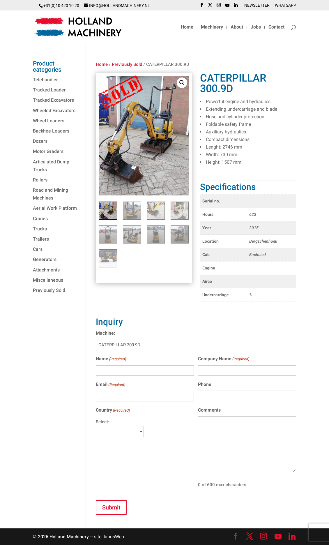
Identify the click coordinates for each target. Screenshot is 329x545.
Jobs (256, 27)
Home (187, 27)
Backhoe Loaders (51, 131)
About (237, 27)
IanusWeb (114, 536)
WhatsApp (285, 5)
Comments (209, 410)
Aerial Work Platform (55, 208)
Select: (102, 421)
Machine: (105, 333)
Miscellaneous (48, 280)
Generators (44, 259)
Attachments (46, 270)
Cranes (40, 218)
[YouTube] (227, 6)
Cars (38, 249)
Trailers (41, 239)
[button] (182, 82)
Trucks (40, 229)
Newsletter (257, 5)
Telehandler (45, 79)
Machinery (212, 27)
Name (111, 359)
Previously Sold (127, 64)
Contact (276, 27)
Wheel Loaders (48, 121)
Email (110, 385)
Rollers (40, 180)
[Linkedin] (236, 6)
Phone (204, 384)
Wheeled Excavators (54, 110)
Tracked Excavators (53, 100)
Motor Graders (48, 151)
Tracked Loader (49, 90)
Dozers (40, 141)
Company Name (223, 359)
